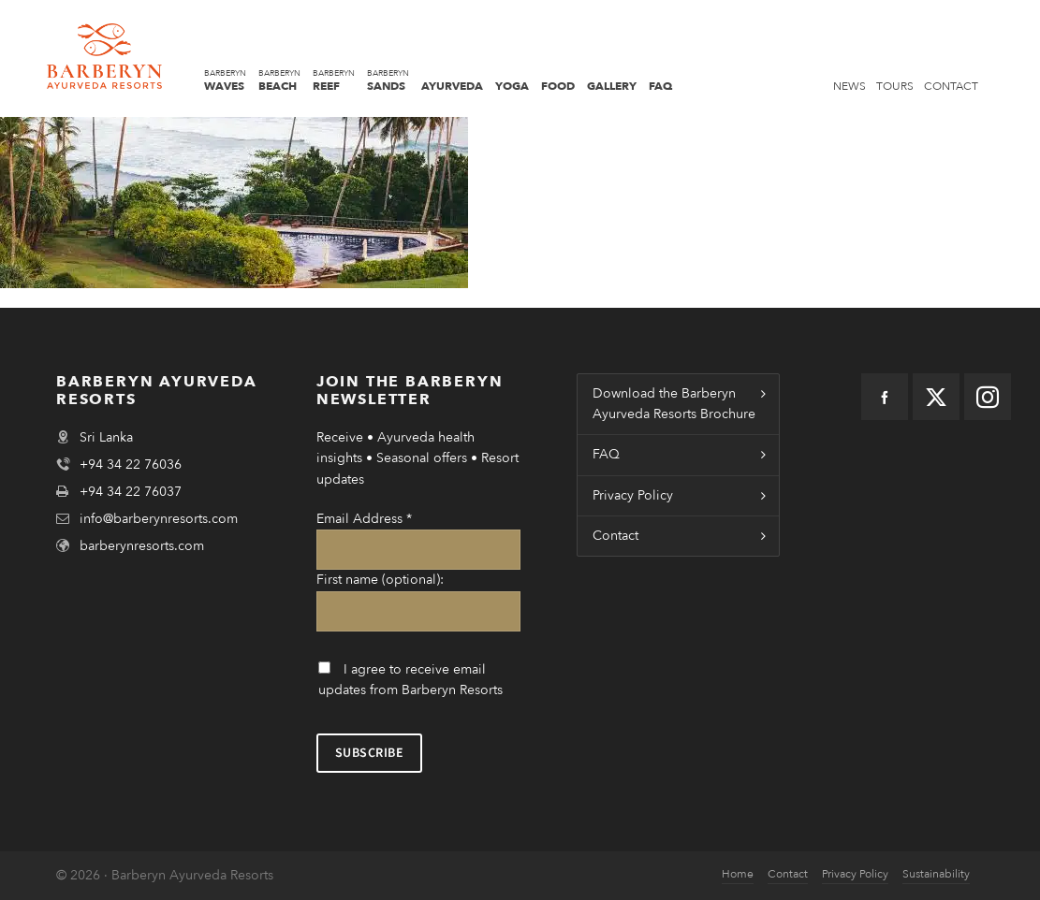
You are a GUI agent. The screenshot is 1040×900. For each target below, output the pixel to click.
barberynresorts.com (142, 546)
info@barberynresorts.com (159, 519)
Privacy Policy (633, 495)
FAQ (606, 454)
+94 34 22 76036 (131, 464)
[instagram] (987, 396)
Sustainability (936, 873)
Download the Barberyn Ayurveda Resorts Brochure (674, 404)
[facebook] (884, 396)
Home (738, 873)
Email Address (364, 519)
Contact (615, 535)
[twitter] (936, 396)
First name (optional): (380, 579)
